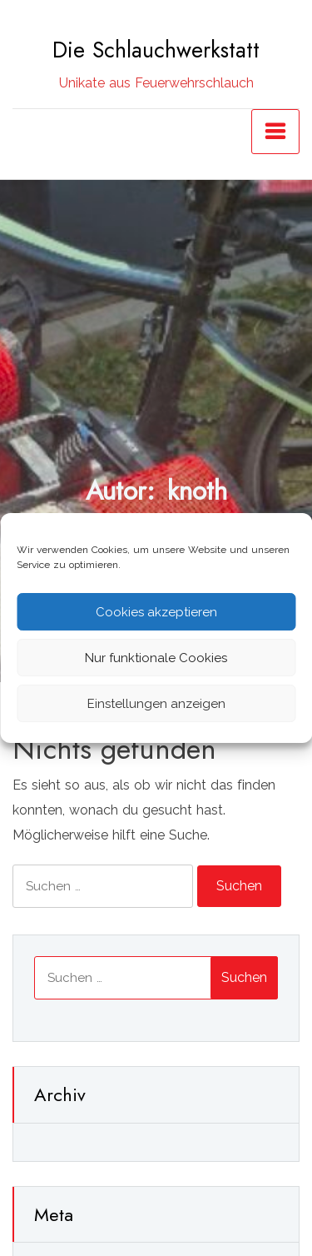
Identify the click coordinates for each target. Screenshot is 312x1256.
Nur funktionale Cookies (156, 657)
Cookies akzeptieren (156, 612)
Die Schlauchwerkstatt (156, 50)
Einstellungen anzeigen (156, 703)
